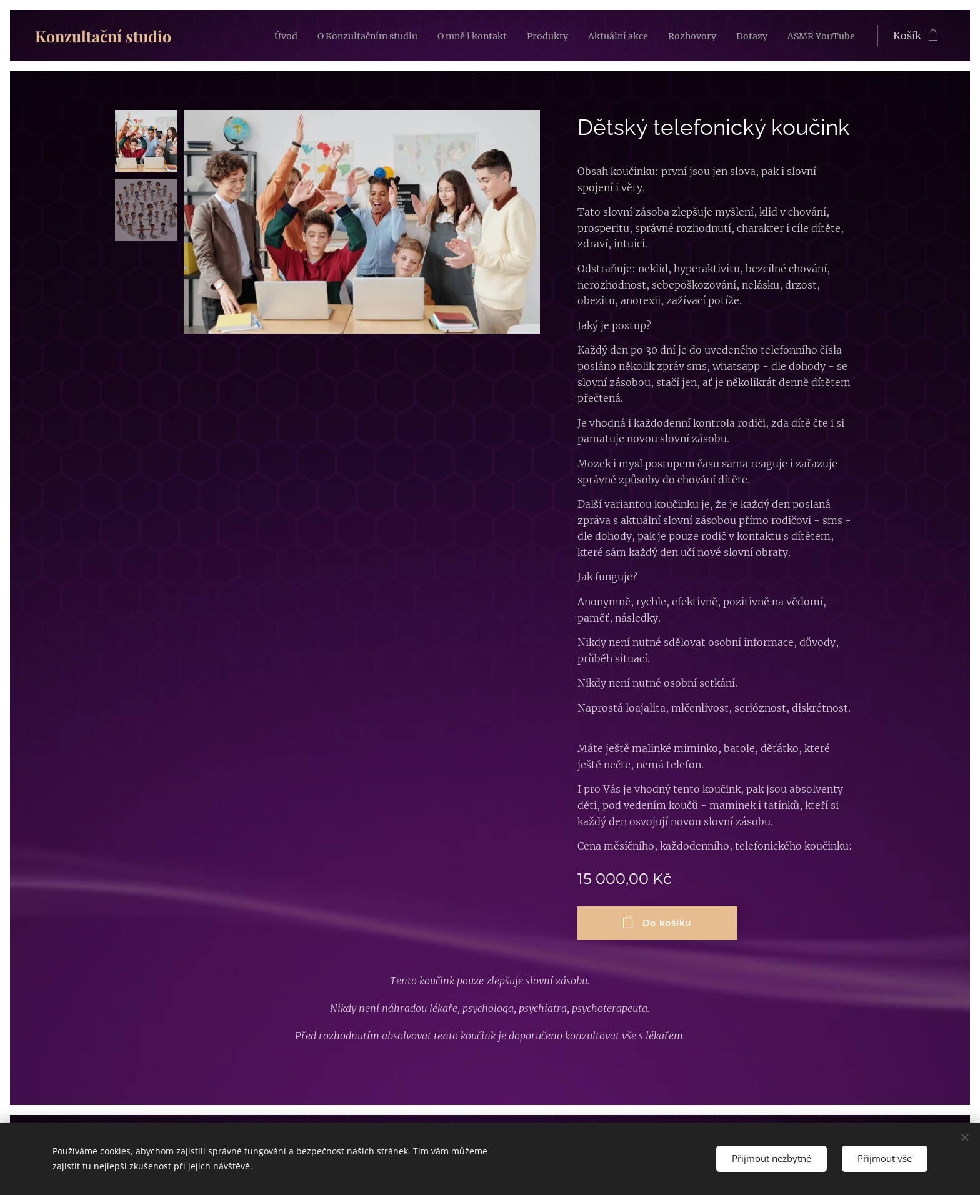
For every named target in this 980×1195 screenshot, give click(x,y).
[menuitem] (232, 35)
